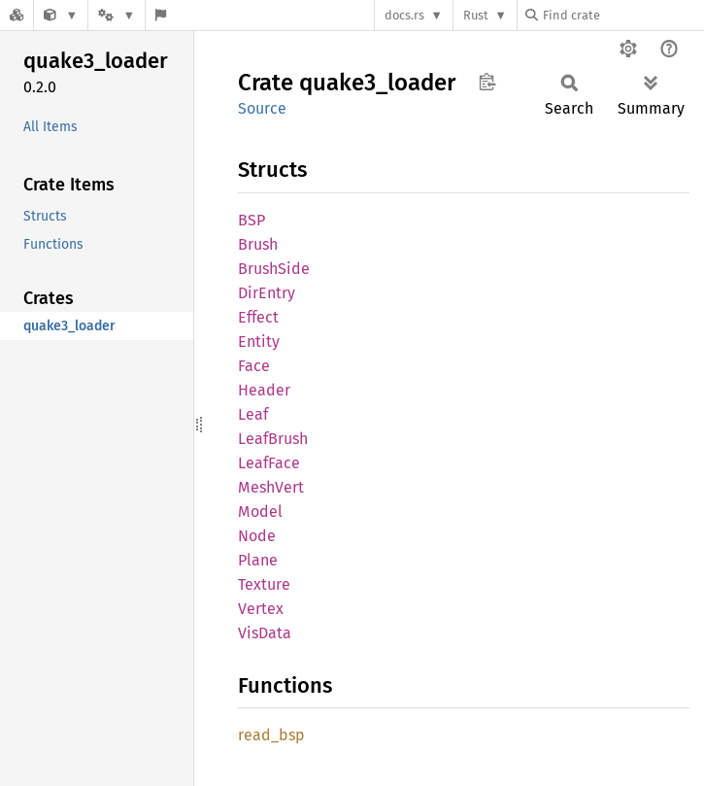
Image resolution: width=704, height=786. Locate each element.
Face (254, 366)
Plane (258, 560)
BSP (251, 220)
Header (264, 390)
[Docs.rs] (16, 15)
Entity (259, 341)
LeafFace (269, 463)
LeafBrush (273, 438)
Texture (264, 584)
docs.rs (404, 15)
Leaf (253, 414)
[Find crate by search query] (622, 15)
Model (260, 511)
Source (262, 108)
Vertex (261, 608)
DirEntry (266, 293)
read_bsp (271, 735)
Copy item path (487, 81)
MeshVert (271, 487)
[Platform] (116, 15)
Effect (258, 317)
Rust (475, 15)
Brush (258, 244)
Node (257, 536)
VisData (264, 633)
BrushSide (274, 268)
